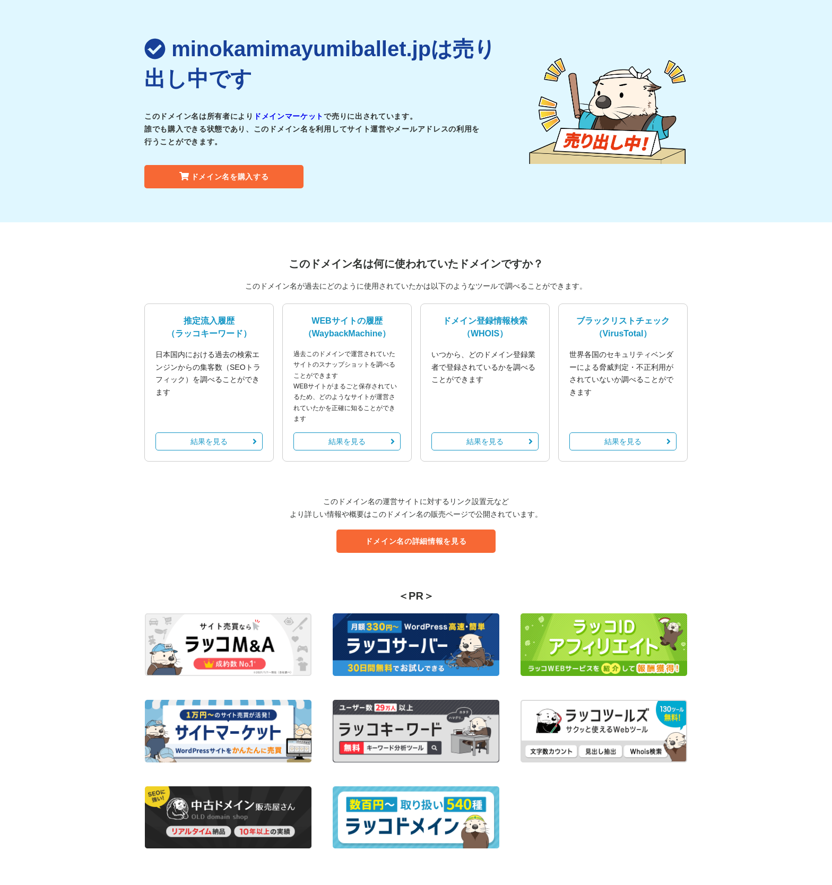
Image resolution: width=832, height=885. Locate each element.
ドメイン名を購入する (224, 176)
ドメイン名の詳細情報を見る (415, 541)
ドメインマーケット (289, 116)
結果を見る (223, 441)
